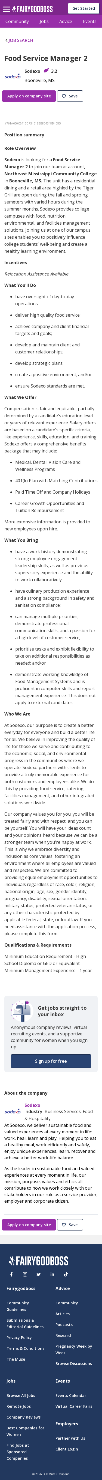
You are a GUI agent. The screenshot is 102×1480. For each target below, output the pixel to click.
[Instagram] (25, 1274)
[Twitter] (38, 1274)
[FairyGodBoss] (38, 1261)
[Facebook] (11, 1274)
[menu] (7, 5)
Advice (65, 21)
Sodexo (32, 1105)
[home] (32, 10)
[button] (70, 96)
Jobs (44, 21)
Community (17, 21)
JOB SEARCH (18, 40)
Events (90, 21)
